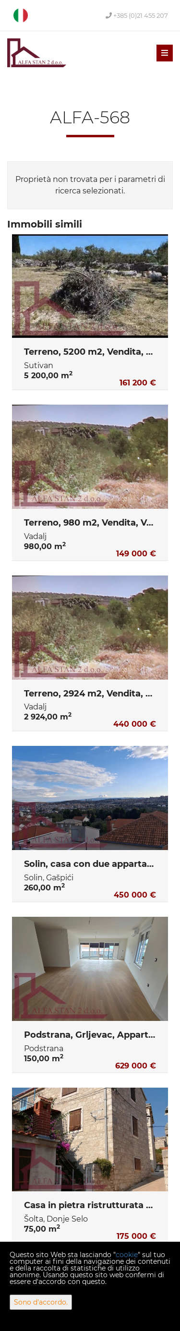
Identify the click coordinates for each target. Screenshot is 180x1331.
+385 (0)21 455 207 (137, 15)
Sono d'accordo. (41, 1302)
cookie (127, 1254)
